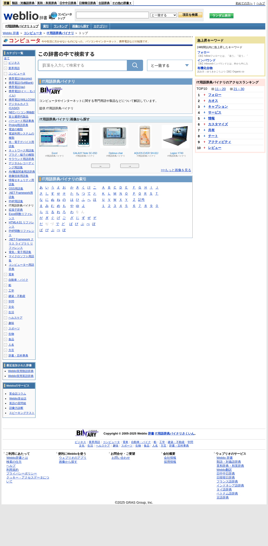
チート (213, 136)
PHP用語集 (16, 201)
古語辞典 (104, 3)
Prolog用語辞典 (18, 125)
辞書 (6, 3)
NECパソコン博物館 (21, 112)
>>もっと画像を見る (176, 170)
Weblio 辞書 (11, 33)
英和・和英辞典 (47, 3)
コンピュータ (33, 33)
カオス (213, 101)
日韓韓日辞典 (87, 3)
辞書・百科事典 (18, 355)
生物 (11, 334)
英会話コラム (17, 393)
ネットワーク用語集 (21, 150)
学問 (11, 301)
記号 (141, 200)
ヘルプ (260, 3)
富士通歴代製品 (18, 116)
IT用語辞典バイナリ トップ (21, 26)
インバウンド (206, 60)
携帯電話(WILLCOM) (22, 99)
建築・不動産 (16, 296)
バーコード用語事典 (21, 121)
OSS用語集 (16, 188)
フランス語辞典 (227, 481)
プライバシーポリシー (21, 473)
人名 (11, 344)
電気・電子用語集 (20, 252)
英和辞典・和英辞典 (230, 465)
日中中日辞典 (67, 3)
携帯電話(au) (17, 87)
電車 (11, 274)
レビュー (214, 148)
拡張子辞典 (16, 209)
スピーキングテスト (22, 413)
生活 (11, 312)
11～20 (220, 89)
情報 (211, 118)
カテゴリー (100, 26)
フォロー (203, 52)
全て (7, 58)
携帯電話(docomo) (20, 78)
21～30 (238, 89)
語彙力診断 (16, 408)
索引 (45, 26)
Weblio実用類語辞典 (20, 371)
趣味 (11, 323)
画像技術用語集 (18, 176)
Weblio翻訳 (224, 469)
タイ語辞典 (224, 489)
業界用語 (14, 68)
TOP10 (202, 89)
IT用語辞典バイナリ (60, 33)
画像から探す (80, 26)
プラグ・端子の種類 (21, 154)
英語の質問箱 (17, 403)
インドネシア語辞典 (230, 485)
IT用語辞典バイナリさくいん (174, 433)
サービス (214, 112)
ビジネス (14, 62)
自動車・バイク (18, 279)
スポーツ (14, 328)
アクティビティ (219, 142)
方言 (11, 350)
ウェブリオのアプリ (72, 457)
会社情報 (170, 457)
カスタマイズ (218, 124)
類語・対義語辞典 (23, 3)
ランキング (60, 26)
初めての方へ (244, 3)
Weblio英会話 (17, 398)
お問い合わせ (121, 457)
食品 (11, 339)
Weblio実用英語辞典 (20, 376)
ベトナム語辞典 (227, 493)
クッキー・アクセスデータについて (27, 479)
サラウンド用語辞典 (21, 159)
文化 (11, 307)
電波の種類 (16, 129)
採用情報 (170, 461)
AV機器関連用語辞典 (22, 171)
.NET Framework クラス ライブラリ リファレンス (21, 243)
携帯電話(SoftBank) (21, 82)
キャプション (218, 106)
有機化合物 (205, 68)
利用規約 (12, 469)
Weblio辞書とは (17, 457)
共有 (211, 130)
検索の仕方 (14, 461)
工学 (11, 290)
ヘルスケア (15, 317)
